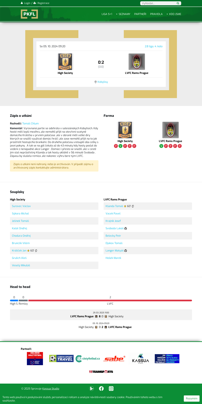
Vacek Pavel (113, 213)
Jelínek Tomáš (20, 221)
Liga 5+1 (107, 14)
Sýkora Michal (20, 213)
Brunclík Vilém (21, 243)
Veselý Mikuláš (21, 265)
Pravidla (156, 14)
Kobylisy (103, 82)
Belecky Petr (113, 235)
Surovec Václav (21, 206)
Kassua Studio (50, 388)
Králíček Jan (19, 250)
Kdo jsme (175, 14)
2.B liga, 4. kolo (153, 46)
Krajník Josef (113, 221)
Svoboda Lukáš (115, 228)
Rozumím (191, 398)
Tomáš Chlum (30, 123)
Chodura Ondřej (21, 235)
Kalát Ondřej (19, 228)
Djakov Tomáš (114, 243)
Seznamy (124, 14)
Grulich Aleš (19, 258)
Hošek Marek (113, 258)
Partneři (140, 14)
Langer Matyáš (115, 250)
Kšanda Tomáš (114, 206)
